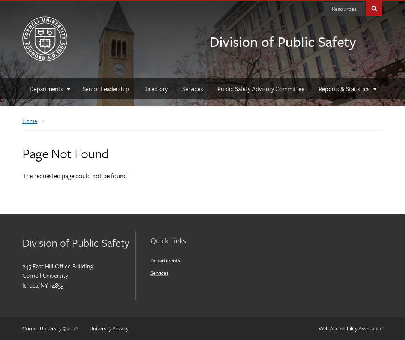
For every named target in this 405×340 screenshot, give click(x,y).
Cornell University (42, 328)
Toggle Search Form (374, 8)
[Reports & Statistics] (347, 89)
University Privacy (109, 328)
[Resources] (344, 9)
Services (159, 273)
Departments (165, 260)
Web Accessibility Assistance (350, 328)
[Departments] (49, 89)
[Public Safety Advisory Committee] (261, 89)
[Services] (192, 89)
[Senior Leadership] (106, 89)
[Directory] (156, 89)
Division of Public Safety (283, 41)
